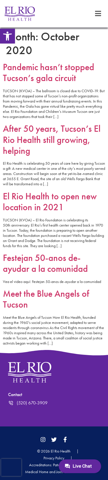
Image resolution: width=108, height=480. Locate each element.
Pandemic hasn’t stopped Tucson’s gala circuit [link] (48, 73)
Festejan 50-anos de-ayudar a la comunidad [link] (45, 263)
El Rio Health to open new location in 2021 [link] (50, 202)
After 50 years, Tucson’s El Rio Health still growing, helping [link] (52, 139)
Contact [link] (15, 394)
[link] (7, 36)
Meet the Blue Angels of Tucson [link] (46, 299)
